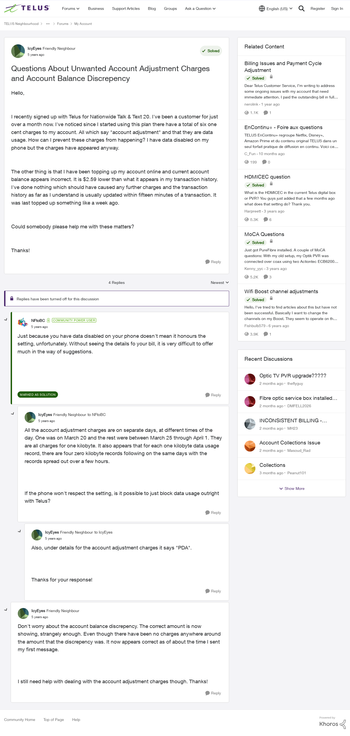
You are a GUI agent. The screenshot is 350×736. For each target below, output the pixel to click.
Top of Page (53, 719)
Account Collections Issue (289, 443)
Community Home (19, 719)
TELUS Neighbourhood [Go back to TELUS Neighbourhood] (21, 24)
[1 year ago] (269, 104)
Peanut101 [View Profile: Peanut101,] (296, 472)
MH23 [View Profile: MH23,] (292, 428)
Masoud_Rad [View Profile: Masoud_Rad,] (298, 450)
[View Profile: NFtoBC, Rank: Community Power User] (23, 323)
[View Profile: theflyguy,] (249, 379)
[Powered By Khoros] (333, 723)
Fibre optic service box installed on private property (295, 398)
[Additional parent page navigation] (48, 24)
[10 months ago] (271, 153)
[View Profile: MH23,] (249, 423)
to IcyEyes (103, 532)
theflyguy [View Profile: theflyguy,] (295, 383)
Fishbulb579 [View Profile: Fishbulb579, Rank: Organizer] (255, 325)
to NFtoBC (97, 414)
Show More (292, 488)
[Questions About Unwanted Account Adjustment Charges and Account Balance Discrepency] (39, 326)
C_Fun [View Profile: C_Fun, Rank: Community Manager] (250, 153)
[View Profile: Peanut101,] (249, 468)
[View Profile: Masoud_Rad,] (249, 446)
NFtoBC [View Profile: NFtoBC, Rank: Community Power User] (38, 320)
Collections (272, 465)
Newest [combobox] (220, 282)
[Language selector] (275, 8)
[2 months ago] (271, 383)
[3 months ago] (271, 473)
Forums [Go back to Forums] (62, 24)
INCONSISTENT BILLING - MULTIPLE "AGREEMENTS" (292, 420)
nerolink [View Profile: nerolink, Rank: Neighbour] (251, 104)
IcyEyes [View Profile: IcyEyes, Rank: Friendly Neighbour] (34, 48)
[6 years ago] (278, 325)
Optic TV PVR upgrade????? (292, 376)
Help (76, 719)
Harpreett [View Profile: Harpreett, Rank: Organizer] (252, 211)
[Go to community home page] (27, 8)
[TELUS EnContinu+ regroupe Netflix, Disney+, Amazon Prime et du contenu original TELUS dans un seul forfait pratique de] (291, 140)
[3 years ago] (273, 211)
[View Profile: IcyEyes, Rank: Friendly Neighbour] (18, 51)
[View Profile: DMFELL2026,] (249, 401)
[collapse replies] (6, 319)
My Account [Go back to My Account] (83, 24)
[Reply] (213, 262)
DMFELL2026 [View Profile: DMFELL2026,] (299, 405)
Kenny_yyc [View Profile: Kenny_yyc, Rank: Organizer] (253, 268)
